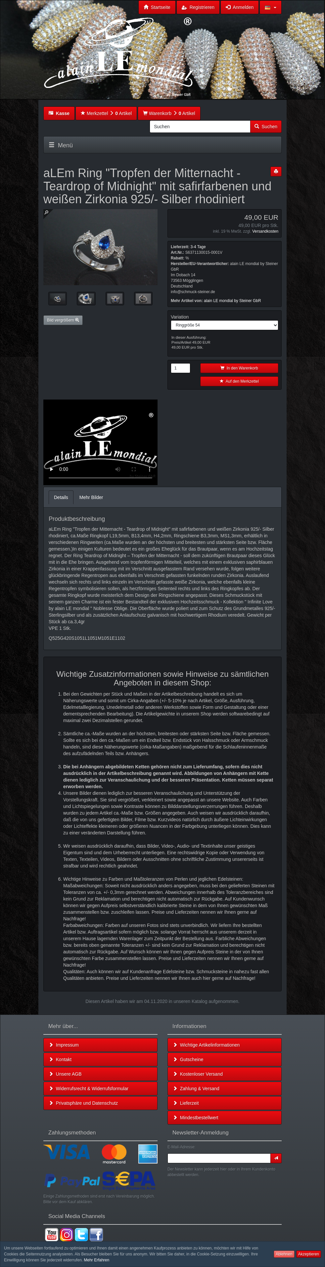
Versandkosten (265, 231)
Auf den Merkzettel (239, 381)
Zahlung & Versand (196, 1088)
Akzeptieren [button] (308, 1254)
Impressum (64, 1045)
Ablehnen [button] (284, 1254)
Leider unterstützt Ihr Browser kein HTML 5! (100, 442)
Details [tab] (61, 497)
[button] (270, 7)
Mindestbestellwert (195, 1117)
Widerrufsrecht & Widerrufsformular (88, 1088)
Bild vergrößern (63, 320)
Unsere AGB (65, 1074)
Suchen (266, 126)
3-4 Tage (198, 247)
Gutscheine (188, 1059)
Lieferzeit (186, 1103)
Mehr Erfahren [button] (96, 1260)
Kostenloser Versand (198, 1074)
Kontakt (60, 1059)
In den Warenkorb (239, 368)
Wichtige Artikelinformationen (206, 1045)
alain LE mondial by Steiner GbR (232, 300)
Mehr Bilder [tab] (91, 497)
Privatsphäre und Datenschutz (83, 1103)
